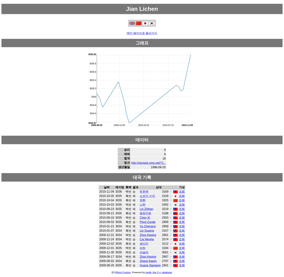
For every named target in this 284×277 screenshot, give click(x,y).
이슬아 (144, 252)
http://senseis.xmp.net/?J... (148, 162)
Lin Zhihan (146, 209)
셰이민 (144, 243)
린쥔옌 (144, 191)
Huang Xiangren (150, 265)
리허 (142, 248)
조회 (182, 191)
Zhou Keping (148, 235)
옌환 (142, 200)
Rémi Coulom (123, 272)
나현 (142, 204)
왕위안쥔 (145, 213)
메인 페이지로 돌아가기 (142, 33)
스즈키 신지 (147, 195)
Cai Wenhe (147, 239)
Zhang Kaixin (148, 261)
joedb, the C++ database (158, 272)
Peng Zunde (147, 222)
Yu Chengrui (148, 226)
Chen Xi (145, 217)
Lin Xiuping (147, 230)
